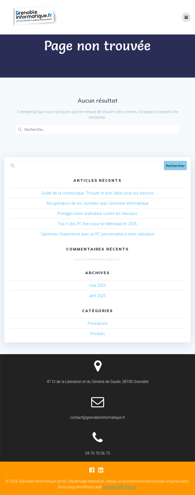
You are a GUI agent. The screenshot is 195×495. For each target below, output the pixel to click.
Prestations (97, 323)
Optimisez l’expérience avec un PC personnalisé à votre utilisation (98, 233)
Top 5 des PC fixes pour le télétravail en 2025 (97, 223)
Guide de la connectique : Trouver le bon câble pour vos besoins (97, 193)
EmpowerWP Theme (119, 487)
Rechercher (175, 165)
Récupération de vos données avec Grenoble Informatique (98, 203)
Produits (97, 333)
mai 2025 (98, 285)
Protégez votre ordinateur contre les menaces (97, 213)
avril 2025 (97, 295)
